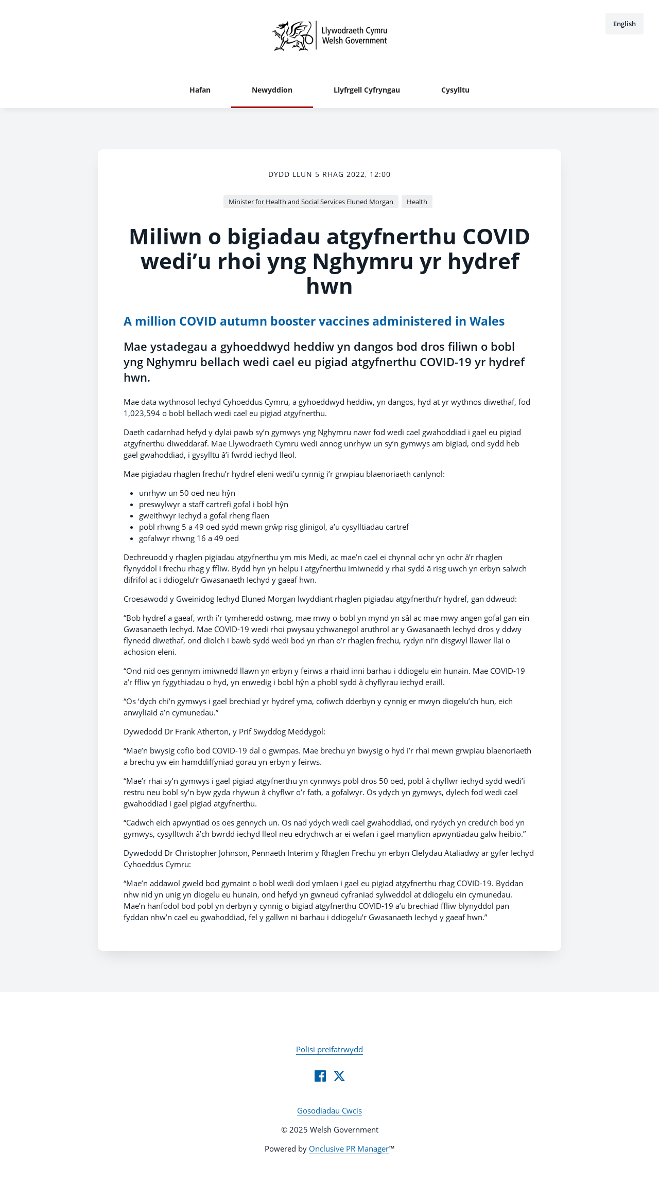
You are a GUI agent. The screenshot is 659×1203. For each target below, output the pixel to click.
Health (417, 201)
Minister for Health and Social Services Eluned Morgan (311, 201)
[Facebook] (320, 1076)
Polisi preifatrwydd (329, 1049)
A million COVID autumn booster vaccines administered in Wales (314, 321)
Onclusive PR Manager (349, 1148)
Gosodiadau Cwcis (329, 1110)
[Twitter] (339, 1076)
